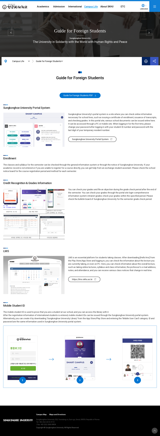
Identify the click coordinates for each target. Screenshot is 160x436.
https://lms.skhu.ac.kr (82, 279)
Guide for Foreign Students (48, 61)
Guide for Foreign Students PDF (78, 95)
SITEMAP (154, 6)
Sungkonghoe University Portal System (90, 139)
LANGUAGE (144, 9)
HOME (6, 61)
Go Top (155, 431)
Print (146, 61)
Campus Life (18, 61)
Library (149, 33)
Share (154, 61)
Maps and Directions (57, 414)
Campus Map (41, 414)
